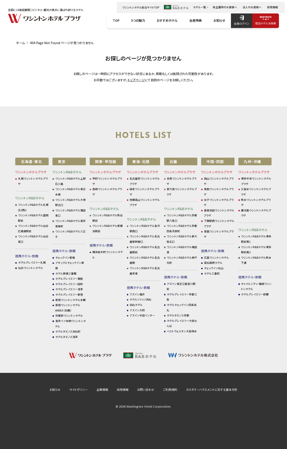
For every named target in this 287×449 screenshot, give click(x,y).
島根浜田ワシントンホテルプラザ (219, 212)
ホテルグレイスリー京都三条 (182, 296)
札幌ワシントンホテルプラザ (33, 181)
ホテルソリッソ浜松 (140, 299)
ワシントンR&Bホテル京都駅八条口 (182, 217)
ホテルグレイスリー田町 (69, 284)
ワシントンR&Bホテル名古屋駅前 (145, 249)
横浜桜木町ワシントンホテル (107, 254)
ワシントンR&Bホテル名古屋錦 (145, 260)
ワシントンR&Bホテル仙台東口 (33, 238)
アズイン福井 (137, 294)
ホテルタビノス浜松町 (67, 331)
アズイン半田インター (142, 315)
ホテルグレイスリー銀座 (69, 278)
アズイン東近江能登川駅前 (181, 286)
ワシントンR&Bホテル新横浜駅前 (107, 228)
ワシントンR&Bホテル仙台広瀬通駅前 (33, 228)
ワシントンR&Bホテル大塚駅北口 (70, 202)
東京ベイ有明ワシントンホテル (70, 323)
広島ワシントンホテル (216, 257)
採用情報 (122, 389)
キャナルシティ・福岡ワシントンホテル (256, 286)
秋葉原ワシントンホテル (69, 315)
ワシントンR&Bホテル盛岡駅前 (33, 217)
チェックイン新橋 (65, 257)
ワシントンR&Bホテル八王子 (70, 233)
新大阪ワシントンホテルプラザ (182, 191)
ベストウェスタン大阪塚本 (182, 331)
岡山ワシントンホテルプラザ (219, 181)
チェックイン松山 (214, 268)
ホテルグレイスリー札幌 (32, 262)
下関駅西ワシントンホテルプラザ (219, 223)
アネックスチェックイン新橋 (69, 265)
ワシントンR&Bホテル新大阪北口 (182, 238)
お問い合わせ (145, 389)
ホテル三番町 (212, 273)
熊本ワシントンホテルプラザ (256, 202)
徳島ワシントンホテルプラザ (219, 233)
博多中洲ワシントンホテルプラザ (256, 181)
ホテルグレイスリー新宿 (69, 294)
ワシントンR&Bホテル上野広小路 (70, 181)
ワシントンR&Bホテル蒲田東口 (70, 212)
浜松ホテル (136, 305)
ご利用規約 (170, 389)
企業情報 (102, 389)
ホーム (20, 43)
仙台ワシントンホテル (30, 268)
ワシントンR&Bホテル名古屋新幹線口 (145, 238)
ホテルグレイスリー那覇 (255, 294)
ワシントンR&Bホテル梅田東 (182, 249)
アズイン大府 (137, 310)
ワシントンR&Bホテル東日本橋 (70, 191)
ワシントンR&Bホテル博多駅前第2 (256, 249)
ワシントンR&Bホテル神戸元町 (182, 260)
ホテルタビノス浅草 (66, 337)
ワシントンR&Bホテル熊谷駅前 (107, 217)
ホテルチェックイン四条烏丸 (182, 307)
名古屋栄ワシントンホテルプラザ (145, 181)
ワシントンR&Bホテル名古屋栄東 (145, 270)
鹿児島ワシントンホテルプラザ (256, 212)
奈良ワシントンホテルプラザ (181, 181)
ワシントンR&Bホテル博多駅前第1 (256, 238)
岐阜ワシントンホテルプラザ (144, 191)
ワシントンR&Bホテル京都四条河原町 (182, 228)
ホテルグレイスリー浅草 (69, 289)
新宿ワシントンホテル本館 (70, 300)
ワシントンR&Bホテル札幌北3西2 (33, 207)
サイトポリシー (78, 389)
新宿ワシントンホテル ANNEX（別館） (67, 307)
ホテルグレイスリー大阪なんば (182, 323)
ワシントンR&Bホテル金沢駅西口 (145, 228)
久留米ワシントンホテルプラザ (256, 191)
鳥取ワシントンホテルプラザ (219, 191)
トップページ (136, 80)
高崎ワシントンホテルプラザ (107, 191)
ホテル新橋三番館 (65, 273)
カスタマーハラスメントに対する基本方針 (211, 389)
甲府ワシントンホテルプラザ (107, 181)
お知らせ (55, 389)
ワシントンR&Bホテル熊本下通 (256, 260)
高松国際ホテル (213, 262)
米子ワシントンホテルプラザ (219, 202)
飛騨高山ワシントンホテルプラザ (145, 202)
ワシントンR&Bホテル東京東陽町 (70, 223)
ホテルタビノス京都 (178, 315)
